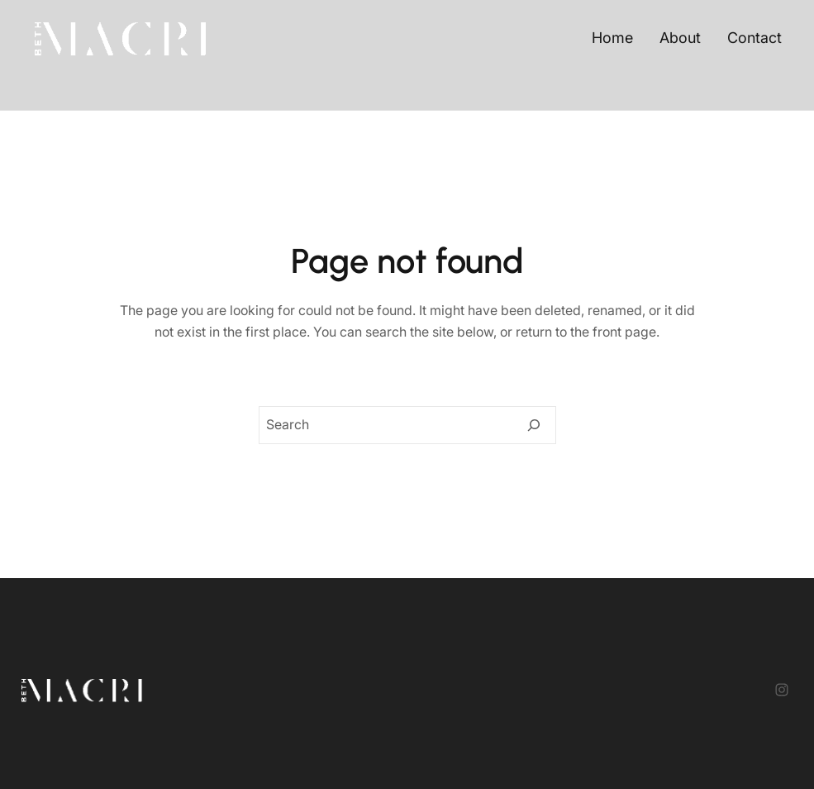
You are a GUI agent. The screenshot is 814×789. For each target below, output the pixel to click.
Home (612, 37)
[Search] (534, 425)
